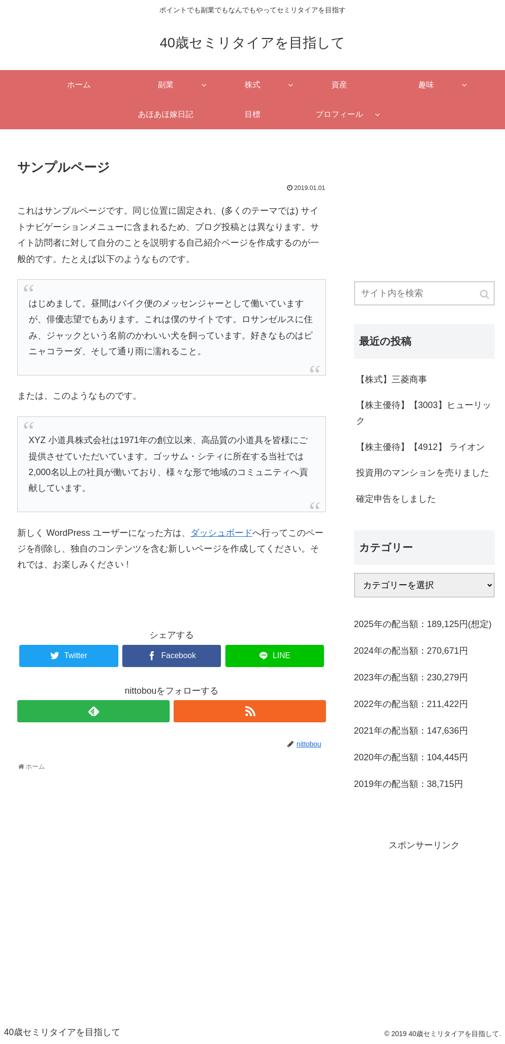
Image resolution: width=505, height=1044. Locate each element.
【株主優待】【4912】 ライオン (420, 447)
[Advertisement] (424, 203)
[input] (424, 293)
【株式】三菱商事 (391, 379)
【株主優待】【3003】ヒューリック (423, 413)
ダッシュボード (221, 533)
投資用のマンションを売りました (422, 473)
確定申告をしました (396, 499)
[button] (485, 294)
